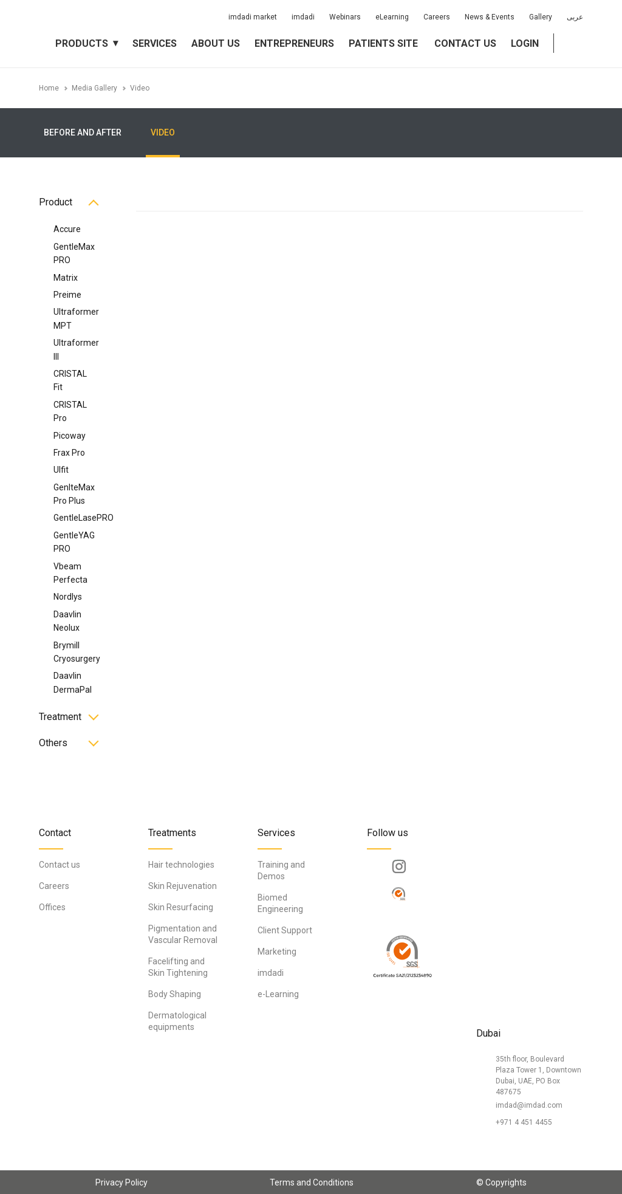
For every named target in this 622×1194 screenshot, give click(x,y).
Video (139, 88)
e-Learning (278, 994)
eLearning (392, 17)
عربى (575, 17)
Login (525, 43)
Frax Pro (69, 453)
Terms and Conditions (312, 1182)
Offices (52, 907)
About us (215, 43)
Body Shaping (174, 994)
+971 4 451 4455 (524, 1122)
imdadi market (252, 17)
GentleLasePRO (83, 518)
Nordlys (67, 597)
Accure (67, 229)
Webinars (345, 17)
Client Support (285, 930)
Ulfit (61, 470)
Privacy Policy (121, 1182)
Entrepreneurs (294, 43)
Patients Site (383, 43)
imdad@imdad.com (529, 1105)
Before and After (82, 132)
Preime (67, 295)
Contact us (465, 43)
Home (49, 88)
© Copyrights (501, 1182)
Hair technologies (181, 865)
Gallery (540, 17)
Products (81, 43)
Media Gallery (94, 88)
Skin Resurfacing (180, 907)
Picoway (69, 436)
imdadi (303, 17)
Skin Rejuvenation (182, 886)
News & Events (489, 17)
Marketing (277, 951)
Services (154, 43)
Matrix (65, 278)
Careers (436, 17)
